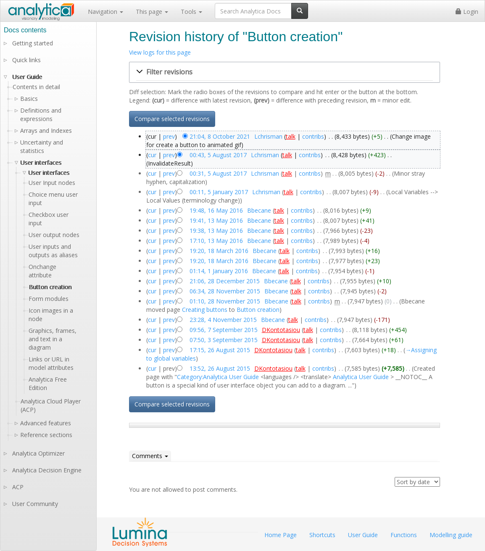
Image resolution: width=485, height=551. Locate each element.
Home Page (280, 535)
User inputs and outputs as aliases (53, 251)
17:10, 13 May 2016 (216, 241)
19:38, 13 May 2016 (216, 231)
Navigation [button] (105, 12)
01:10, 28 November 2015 (225, 301)
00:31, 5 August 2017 (218, 173)
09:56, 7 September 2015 (224, 330)
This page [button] (152, 12)
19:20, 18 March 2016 (219, 251)
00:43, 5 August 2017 (218, 155)
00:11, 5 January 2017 (219, 192)
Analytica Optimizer (38, 453)
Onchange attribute (42, 271)
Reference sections (46, 435)
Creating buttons (204, 310)
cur (152, 155)
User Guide (27, 77)
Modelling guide (451, 535)
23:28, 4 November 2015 (223, 320)
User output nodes (54, 235)
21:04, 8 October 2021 (220, 136)
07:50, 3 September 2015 (224, 340)
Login (467, 12)
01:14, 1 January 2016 (219, 271)
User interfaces (40, 162)
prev (169, 136)
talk (290, 136)
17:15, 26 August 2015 (220, 350)
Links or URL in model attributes (51, 363)
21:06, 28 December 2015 (225, 281)
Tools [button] (191, 12)
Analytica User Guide (361, 377)
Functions (403, 535)
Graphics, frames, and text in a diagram (52, 339)
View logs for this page (160, 52)
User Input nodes (52, 183)
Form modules (49, 299)
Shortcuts (322, 535)
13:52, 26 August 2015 (220, 368)
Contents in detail (36, 87)
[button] (284, 72)
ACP (18, 487)
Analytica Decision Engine (47, 470)
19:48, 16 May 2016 (216, 210)
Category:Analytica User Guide (218, 377)
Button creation (258, 310)
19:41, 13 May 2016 (216, 220)
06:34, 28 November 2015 (225, 291)
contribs (313, 136)
